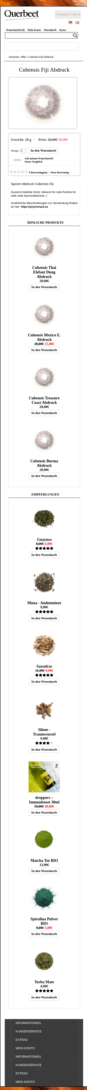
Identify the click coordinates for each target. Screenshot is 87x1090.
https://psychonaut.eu (34, 206)
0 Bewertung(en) (38, 172)
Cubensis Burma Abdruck (44, 463)
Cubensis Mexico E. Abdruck (44, 337)
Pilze (24, 56)
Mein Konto (34, 29)
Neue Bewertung (59, 172)
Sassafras (44, 666)
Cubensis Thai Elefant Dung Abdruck (44, 272)
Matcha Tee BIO (44, 860)
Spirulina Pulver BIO (44, 921)
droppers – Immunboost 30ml (44, 799)
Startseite (14, 56)
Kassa (62, 29)
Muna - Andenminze (44, 603)
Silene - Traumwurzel (44, 732)
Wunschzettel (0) (15, 29)
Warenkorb (50, 29)
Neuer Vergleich (33, 161)
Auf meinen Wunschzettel (39, 158)
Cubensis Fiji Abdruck (40, 56)
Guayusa (44, 539)
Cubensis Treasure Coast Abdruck (44, 400)
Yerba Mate (44, 982)
